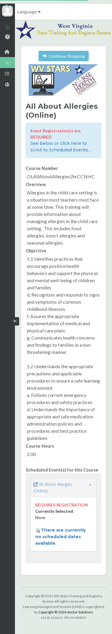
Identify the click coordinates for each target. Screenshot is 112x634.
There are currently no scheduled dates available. (60, 536)
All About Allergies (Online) (53, 487)
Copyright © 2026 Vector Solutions (65, 612)
